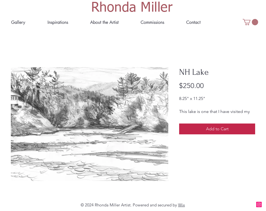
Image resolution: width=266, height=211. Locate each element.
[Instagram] (259, 204)
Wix (181, 204)
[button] (104, 22)
